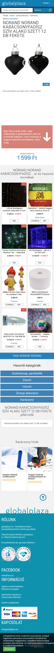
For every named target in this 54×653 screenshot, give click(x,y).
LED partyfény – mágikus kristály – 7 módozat (40, 335)
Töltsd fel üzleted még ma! (14, 537)
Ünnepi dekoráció (22, 16)
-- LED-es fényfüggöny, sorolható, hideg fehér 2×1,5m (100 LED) (14, 209)
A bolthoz (35, 221)
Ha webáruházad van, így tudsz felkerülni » (18, 542)
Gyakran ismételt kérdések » (12, 586)
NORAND (14, 19)
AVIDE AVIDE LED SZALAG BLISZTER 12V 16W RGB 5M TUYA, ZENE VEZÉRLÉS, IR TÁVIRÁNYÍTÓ (14, 335)
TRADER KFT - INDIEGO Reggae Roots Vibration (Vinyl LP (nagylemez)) (40, 209)
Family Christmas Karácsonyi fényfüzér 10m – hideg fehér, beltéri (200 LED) (14, 251)
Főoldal (5, 16)
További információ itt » (34, 645)
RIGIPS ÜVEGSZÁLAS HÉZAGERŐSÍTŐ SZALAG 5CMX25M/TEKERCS (39, 293)
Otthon (12, 16)
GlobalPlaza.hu (7, 575)
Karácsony (34, 16)
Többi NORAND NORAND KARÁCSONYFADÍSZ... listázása (27, 356)
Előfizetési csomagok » (10, 589)
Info (14, 221)
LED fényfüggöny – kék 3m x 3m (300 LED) (40, 251)
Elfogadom (9, 649)
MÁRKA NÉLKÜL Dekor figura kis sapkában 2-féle (14, 293)
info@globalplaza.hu (9, 629)
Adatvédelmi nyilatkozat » (11, 595)
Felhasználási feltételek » (11, 597)
